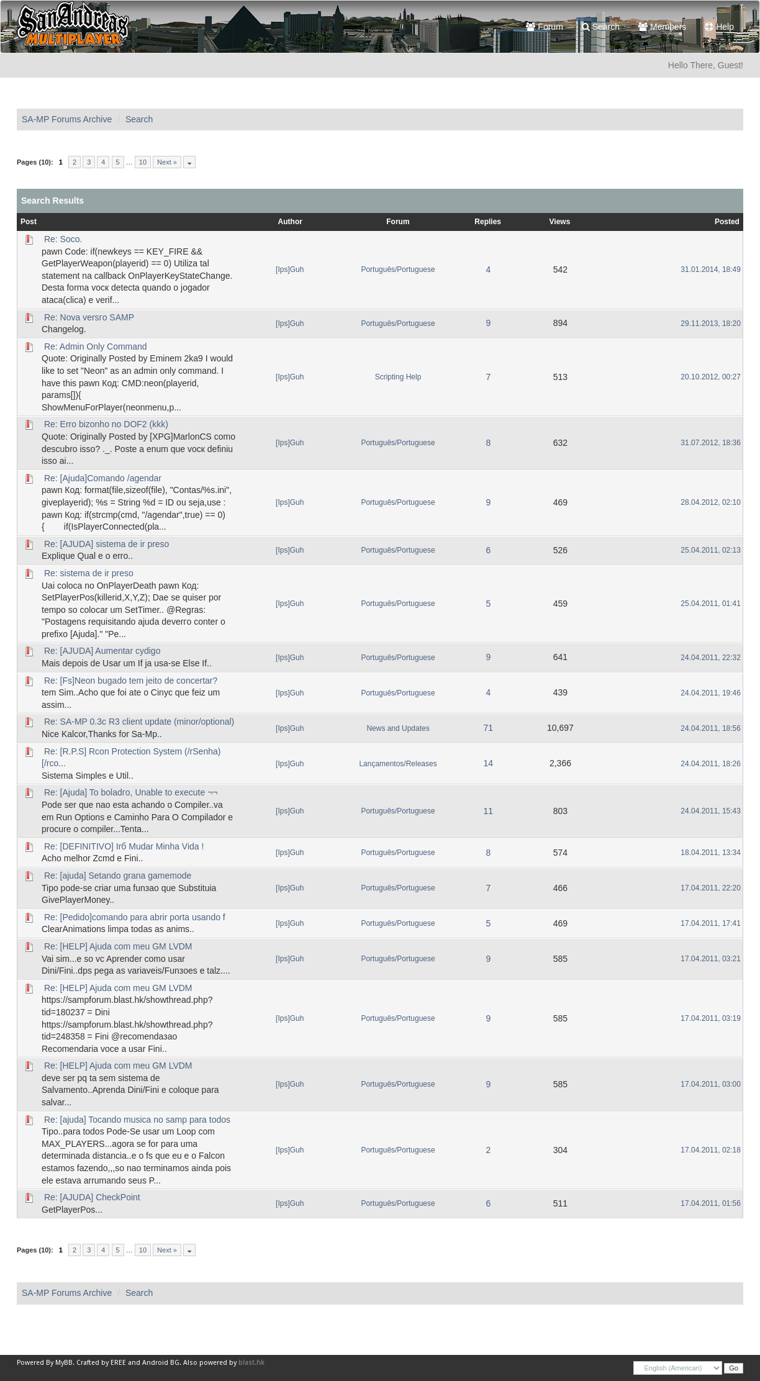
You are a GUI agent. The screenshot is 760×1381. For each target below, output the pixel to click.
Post (28, 221)
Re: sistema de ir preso (88, 573)
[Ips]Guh (290, 269)
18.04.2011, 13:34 (711, 852)
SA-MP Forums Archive (67, 119)
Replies (487, 221)
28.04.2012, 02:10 (711, 502)
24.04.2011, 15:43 (711, 811)
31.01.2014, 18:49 (711, 269)
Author (290, 221)
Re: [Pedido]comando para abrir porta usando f (134, 917)
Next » (167, 162)
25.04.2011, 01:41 (711, 603)
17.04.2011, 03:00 (711, 1084)
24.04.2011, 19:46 (711, 693)
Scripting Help (398, 377)
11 (488, 811)
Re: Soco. (63, 239)
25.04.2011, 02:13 (711, 550)
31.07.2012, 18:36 (711, 442)
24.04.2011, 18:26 (711, 763)
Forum (544, 27)
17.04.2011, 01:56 (711, 1203)
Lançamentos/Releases (398, 763)
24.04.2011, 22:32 (711, 657)
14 (488, 763)
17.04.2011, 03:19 (711, 1018)
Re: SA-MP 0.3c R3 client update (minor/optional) (139, 722)
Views (560, 221)
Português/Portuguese (398, 269)
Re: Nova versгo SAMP (89, 317)
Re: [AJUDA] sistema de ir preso (107, 544)
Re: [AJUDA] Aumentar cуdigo (102, 651)
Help (719, 27)
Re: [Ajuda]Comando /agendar (102, 478)
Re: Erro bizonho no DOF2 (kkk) (106, 424)
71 (488, 728)
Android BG (160, 1363)
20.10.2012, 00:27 (711, 377)
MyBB (64, 1363)
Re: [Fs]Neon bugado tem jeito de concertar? (130, 681)
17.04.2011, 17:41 (711, 923)
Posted (727, 221)
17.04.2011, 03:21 (711, 958)
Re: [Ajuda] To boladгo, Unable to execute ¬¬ (131, 792)
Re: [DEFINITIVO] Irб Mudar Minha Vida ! (124, 846)
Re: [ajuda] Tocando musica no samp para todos (137, 1120)
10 (143, 162)
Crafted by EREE (101, 1363)
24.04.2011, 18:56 (711, 728)
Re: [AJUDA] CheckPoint (92, 1197)
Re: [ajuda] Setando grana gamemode (117, 876)
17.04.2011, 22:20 (711, 888)
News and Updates (397, 728)
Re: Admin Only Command (95, 346)
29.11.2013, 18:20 (711, 323)
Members (662, 27)
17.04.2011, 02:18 (711, 1150)
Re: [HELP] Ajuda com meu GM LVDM (118, 946)
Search (601, 27)
